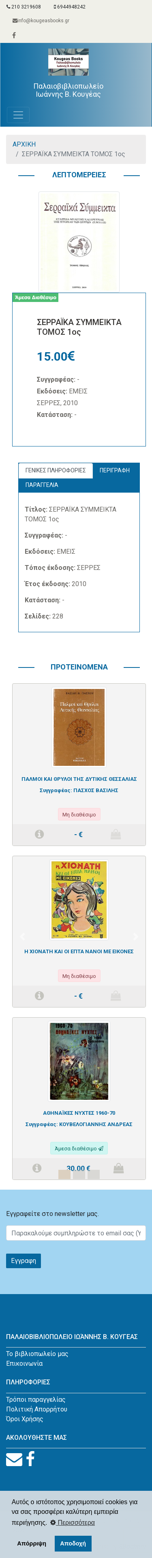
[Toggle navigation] (18, 115)
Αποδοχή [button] (73, 1543)
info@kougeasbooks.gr (41, 20)
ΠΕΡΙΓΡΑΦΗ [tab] (115, 470)
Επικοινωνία (24, 1363)
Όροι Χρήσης (24, 1419)
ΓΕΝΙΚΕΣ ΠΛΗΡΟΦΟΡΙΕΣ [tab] (56, 470)
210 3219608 (23, 7)
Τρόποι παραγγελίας (36, 1399)
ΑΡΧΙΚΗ (24, 144)
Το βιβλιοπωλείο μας (37, 1354)
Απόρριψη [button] (31, 1543)
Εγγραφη (23, 1261)
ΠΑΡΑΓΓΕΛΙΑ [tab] (42, 485)
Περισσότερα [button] (72, 1522)
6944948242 (70, 7)
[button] (22, 936)
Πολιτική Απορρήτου (36, 1409)
